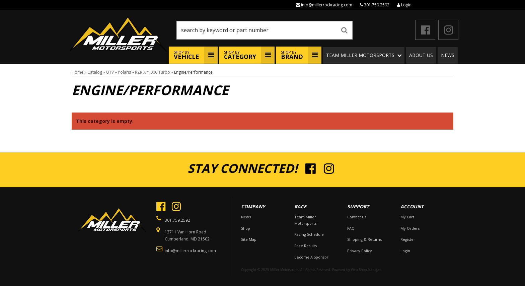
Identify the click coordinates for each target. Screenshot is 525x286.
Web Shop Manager (366, 269)
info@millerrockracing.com (326, 5)
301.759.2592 (376, 5)
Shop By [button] (186, 55)
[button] (264, 30)
